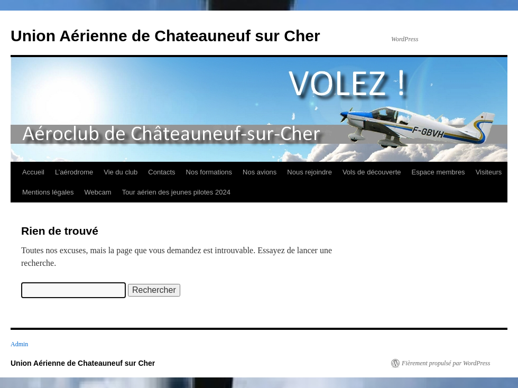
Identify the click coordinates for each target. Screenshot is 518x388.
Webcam (98, 192)
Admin (19, 344)
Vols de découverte (372, 172)
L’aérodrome (74, 172)
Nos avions (259, 172)
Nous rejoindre (309, 172)
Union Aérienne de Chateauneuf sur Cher (165, 35)
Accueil (33, 172)
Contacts (161, 172)
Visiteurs (489, 172)
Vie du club (120, 172)
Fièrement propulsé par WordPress (446, 363)
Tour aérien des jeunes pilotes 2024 (176, 192)
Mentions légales (48, 192)
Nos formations (209, 172)
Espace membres (438, 172)
